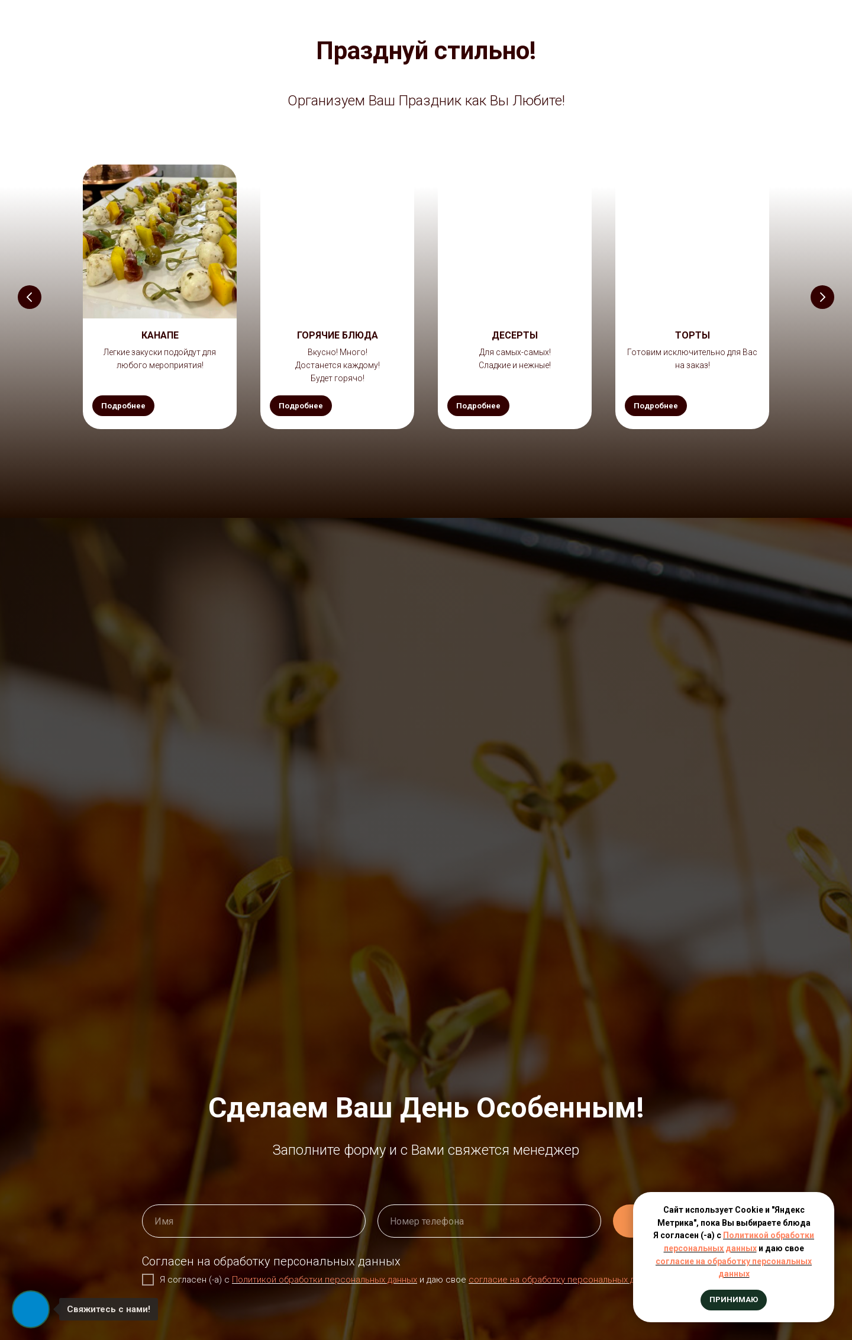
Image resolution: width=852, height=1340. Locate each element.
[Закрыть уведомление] (825, 1201)
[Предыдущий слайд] (29, 297)
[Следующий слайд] (822, 297)
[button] (160, 335)
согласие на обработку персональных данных (564, 1279)
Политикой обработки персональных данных (324, 1279)
